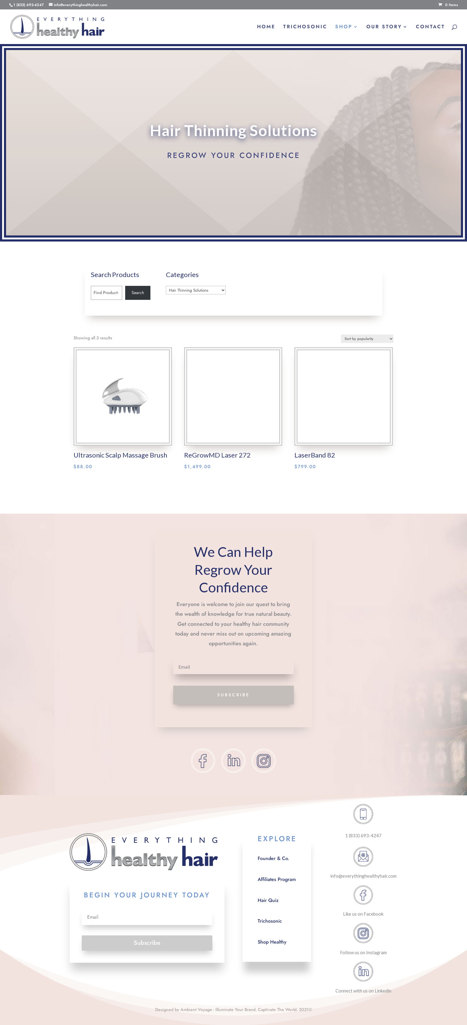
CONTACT (430, 27)
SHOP (343, 27)
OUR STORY (384, 27)
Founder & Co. (273, 858)
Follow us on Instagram (363, 952)
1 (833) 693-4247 (363, 835)
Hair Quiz (268, 900)
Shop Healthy (272, 941)
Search (138, 293)
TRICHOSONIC (305, 27)
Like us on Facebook (363, 914)
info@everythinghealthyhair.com (363, 876)
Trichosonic (270, 920)
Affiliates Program (277, 879)
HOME (266, 27)
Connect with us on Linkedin (363, 990)
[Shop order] (367, 338)
